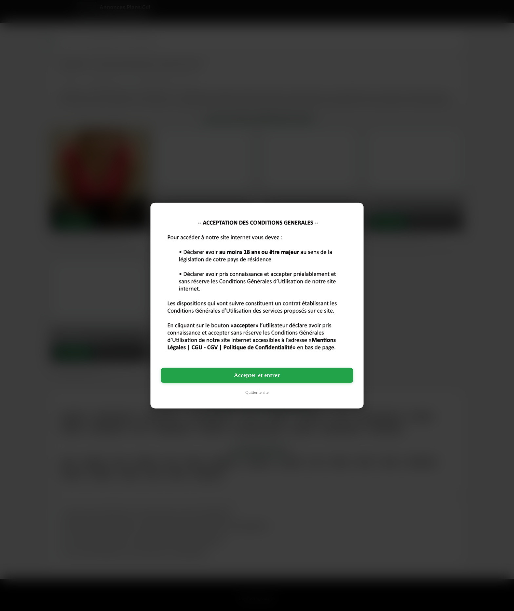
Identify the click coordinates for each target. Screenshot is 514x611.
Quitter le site (257, 392)
